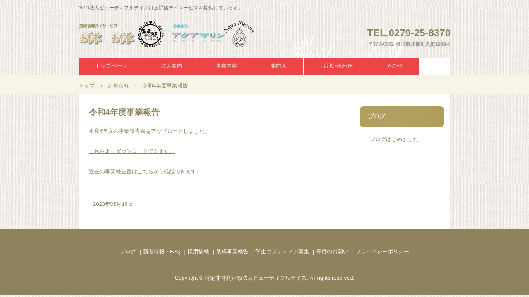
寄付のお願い (332, 251)
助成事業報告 (232, 251)
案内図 (279, 66)
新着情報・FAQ (162, 251)
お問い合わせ (336, 66)
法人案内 (171, 66)
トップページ (111, 66)
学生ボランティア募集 (282, 251)
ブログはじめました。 (397, 139)
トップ (87, 85)
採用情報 (198, 251)
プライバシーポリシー (382, 251)
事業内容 (226, 66)
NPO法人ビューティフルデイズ (175, 34)
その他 (394, 66)
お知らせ (118, 85)
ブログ (376, 116)
